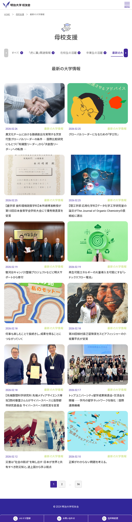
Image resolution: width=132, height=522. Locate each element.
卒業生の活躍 (96, 53)
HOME (7, 14)
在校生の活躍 (70, 53)
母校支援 (20, 14)
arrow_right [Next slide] (126, 53)
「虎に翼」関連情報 (42, 53)
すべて (17, 53)
